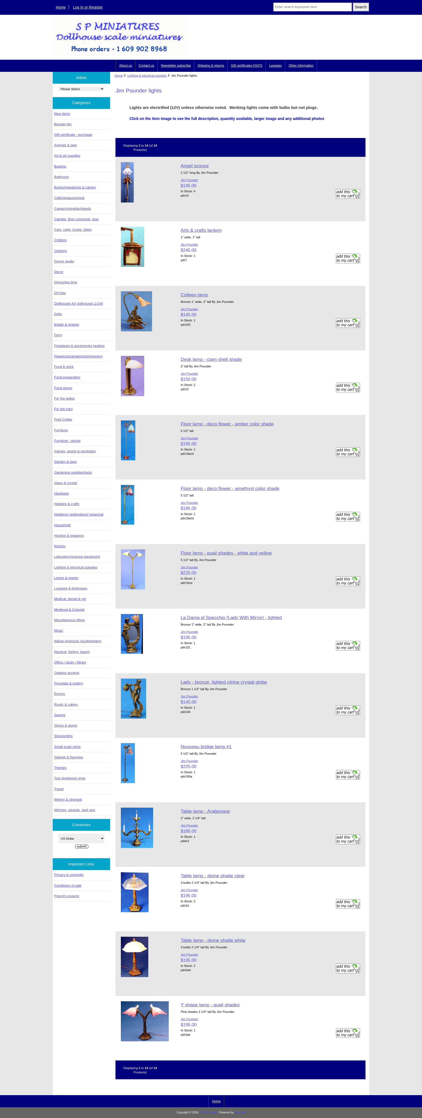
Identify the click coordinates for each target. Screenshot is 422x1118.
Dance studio (64, 261)
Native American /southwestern (77, 641)
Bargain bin (63, 124)
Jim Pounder (189, 180)
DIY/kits (60, 293)
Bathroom (61, 177)
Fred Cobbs (63, 419)
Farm (58, 335)
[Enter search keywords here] (312, 7)
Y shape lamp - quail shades (210, 1004)
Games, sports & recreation (75, 451)
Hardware (61, 493)
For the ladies (64, 398)
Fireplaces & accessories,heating (79, 346)
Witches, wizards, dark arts (74, 810)
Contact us (146, 66)
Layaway (275, 66)
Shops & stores (65, 725)
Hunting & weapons (69, 536)
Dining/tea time (65, 282)
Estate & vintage (66, 324)
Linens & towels (66, 578)
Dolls (58, 314)
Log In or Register (88, 7)
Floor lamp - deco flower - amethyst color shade (230, 488)
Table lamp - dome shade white (213, 940)
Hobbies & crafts (66, 504)
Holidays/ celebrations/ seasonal (78, 514)
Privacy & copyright (68, 875)
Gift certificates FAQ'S (246, 66)
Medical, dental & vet (70, 599)
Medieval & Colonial (69, 610)
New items (62, 114)
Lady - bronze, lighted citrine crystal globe (224, 682)
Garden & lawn (65, 462)
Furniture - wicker (67, 441)
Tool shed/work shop (69, 778)
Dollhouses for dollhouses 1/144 (78, 303)
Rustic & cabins (66, 704)
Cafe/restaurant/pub (69, 198)
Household (62, 525)
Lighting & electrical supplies (147, 75)
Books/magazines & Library (75, 187)
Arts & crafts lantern (201, 230)
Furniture (61, 430)
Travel (59, 789)
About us (125, 66)
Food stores (63, 388)
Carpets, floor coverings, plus (76, 219)
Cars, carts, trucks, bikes (73, 230)
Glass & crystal (65, 483)
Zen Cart (240, 1112)
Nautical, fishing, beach (72, 652)
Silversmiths (63, 736)
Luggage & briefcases (70, 588)
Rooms (59, 694)
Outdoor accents (66, 673)
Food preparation (67, 377)
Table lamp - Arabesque (205, 811)
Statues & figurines (68, 757)
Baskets (60, 166)
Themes (60, 768)
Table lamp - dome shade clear (213, 875)
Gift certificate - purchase (73, 135)
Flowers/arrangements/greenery (78, 356)
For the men (63, 409)
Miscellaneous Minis (69, 620)
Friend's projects (66, 896)
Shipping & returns (211, 66)
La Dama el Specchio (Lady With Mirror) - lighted (231, 617)
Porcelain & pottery (68, 683)
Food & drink (63, 367)
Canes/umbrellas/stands (72, 209)
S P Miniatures (208, 1112)
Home (61, 7)
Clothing (60, 251)
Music (58, 631)
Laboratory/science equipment (77, 557)
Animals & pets (65, 145)
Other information (301, 66)
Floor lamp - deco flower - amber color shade (227, 424)
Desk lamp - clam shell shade (211, 359)
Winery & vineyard (68, 799)
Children (60, 240)
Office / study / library (70, 662)
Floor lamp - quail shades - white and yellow (226, 553)
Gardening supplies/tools (73, 472)
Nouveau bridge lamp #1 (206, 746)
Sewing (59, 715)
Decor (58, 272)
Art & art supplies (67, 156)
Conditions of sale (67, 885)
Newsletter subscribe (176, 66)
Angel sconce (195, 165)
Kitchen (60, 546)
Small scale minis (67, 747)
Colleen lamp (194, 294)
